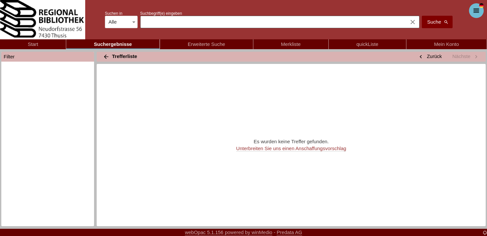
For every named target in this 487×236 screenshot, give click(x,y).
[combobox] (272, 22)
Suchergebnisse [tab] (113, 44)
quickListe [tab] (367, 44)
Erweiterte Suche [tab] (206, 44)
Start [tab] (33, 44)
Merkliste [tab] (290, 44)
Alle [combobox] (112, 22)
